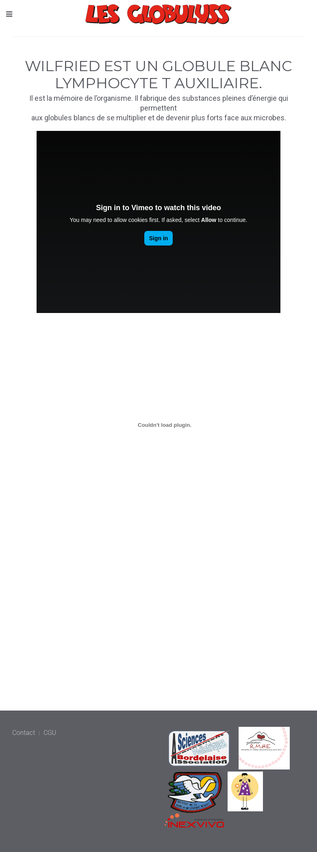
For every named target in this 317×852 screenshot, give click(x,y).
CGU (49, 733)
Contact (23, 733)
